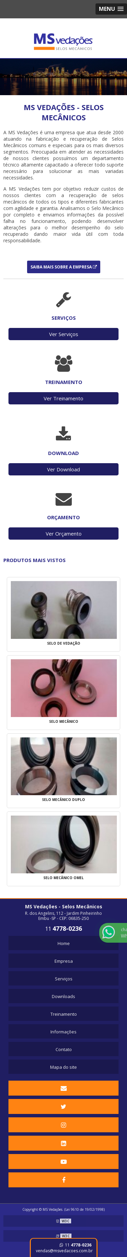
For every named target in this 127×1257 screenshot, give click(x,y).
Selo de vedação (63, 643)
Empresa (64, 961)
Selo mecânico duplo (63, 799)
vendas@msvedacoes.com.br (64, 1251)
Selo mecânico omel (63, 877)
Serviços (63, 979)
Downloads (63, 996)
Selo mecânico (63, 721)
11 (75, 1245)
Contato (64, 1049)
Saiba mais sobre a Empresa (63, 267)
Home (64, 943)
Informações (63, 1032)
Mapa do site (63, 1067)
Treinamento (63, 1014)
